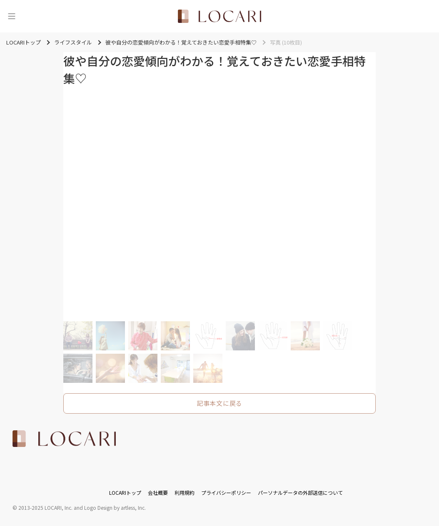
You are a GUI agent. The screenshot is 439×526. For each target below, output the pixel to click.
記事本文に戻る (219, 403)
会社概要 (158, 492)
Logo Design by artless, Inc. (115, 507)
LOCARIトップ (125, 492)
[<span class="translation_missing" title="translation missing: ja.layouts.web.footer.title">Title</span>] (64, 438)
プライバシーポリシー (226, 492)
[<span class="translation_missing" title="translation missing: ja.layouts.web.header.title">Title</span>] (219, 16)
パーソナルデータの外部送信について (300, 492)
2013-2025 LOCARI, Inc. (45, 507)
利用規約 (185, 492)
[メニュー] (12, 16)
